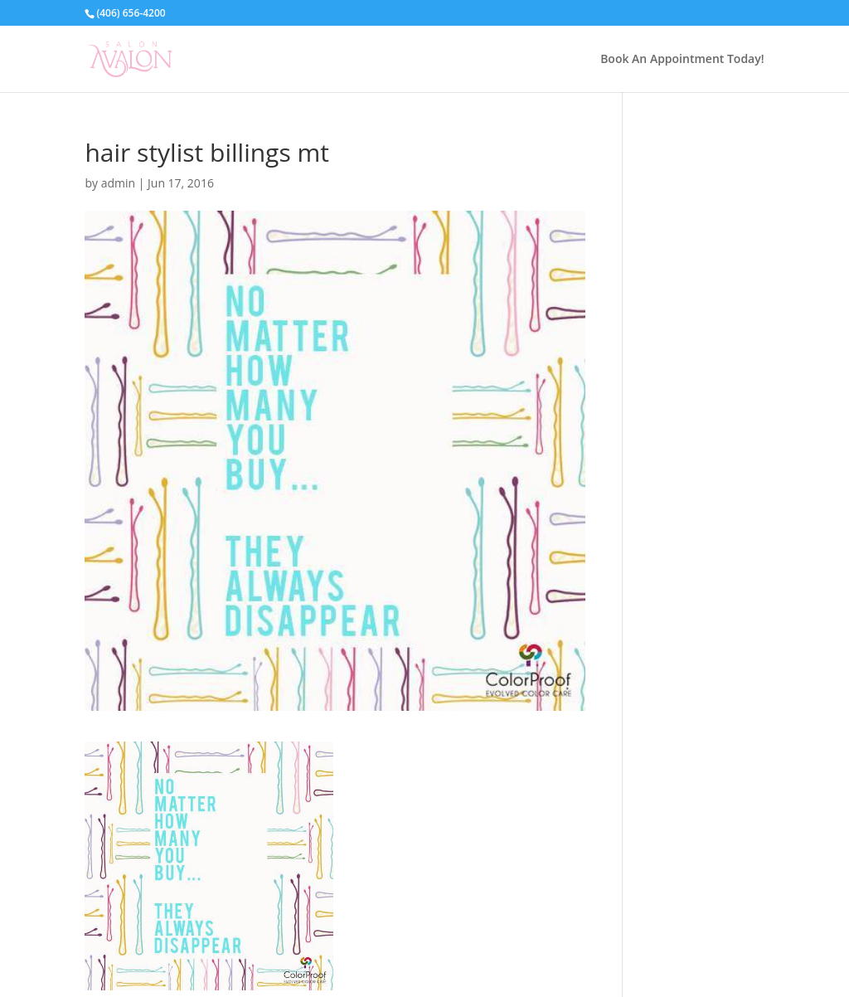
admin (118, 183)
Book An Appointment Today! (682, 59)
